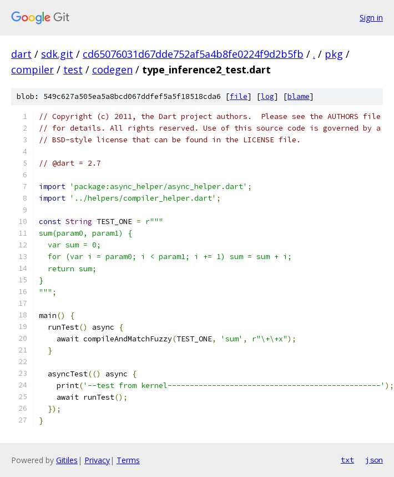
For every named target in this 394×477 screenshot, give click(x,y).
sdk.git (57, 54)
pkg (334, 54)
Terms (128, 460)
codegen (112, 69)
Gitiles (67, 460)
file (238, 96)
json (374, 460)
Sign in (371, 17)
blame (298, 96)
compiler (32, 69)
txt (347, 460)
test (73, 69)
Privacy (97, 460)
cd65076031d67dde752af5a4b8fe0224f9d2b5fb (193, 54)
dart (21, 54)
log (267, 96)
